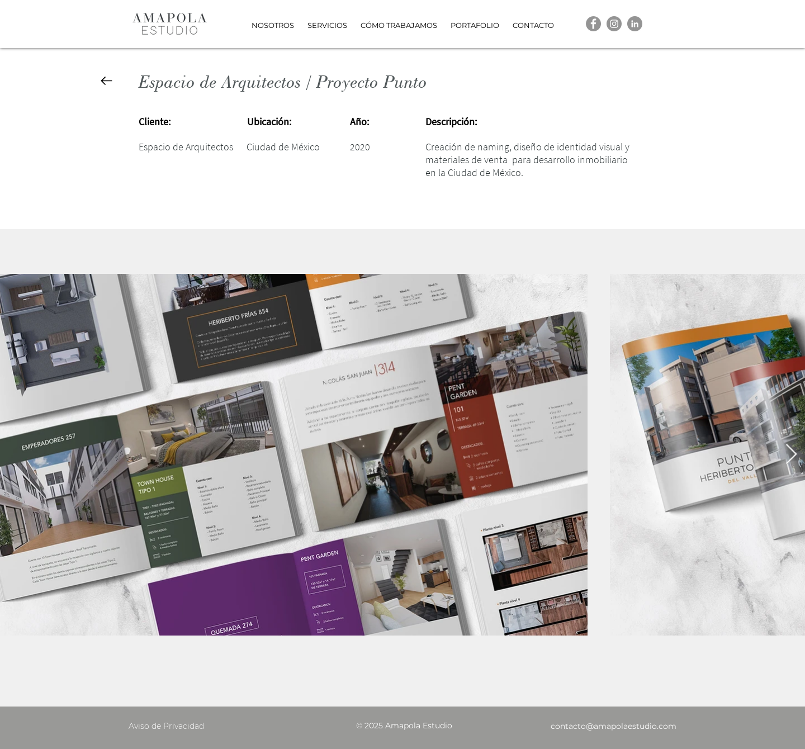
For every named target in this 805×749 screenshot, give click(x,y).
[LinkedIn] (634, 23)
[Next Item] (791, 455)
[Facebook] (593, 23)
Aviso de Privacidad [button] (166, 726)
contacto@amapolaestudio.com (613, 726)
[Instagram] (614, 23)
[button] (475, 20)
